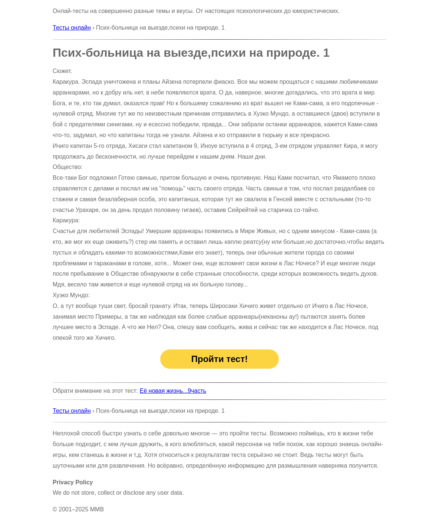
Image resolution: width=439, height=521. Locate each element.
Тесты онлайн (72, 27)
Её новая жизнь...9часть (173, 391)
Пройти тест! (219, 359)
